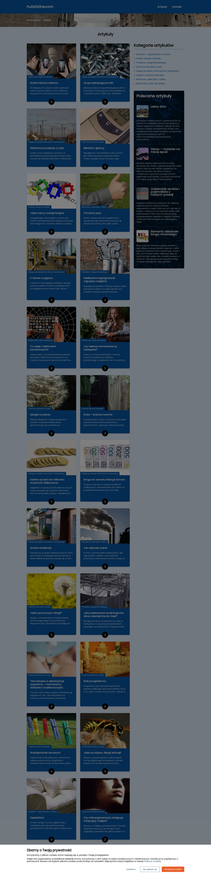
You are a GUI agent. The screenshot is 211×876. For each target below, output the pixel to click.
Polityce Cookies (152, 861)
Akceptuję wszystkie (173, 869)
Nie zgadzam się (150, 869)
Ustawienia (130, 869)
